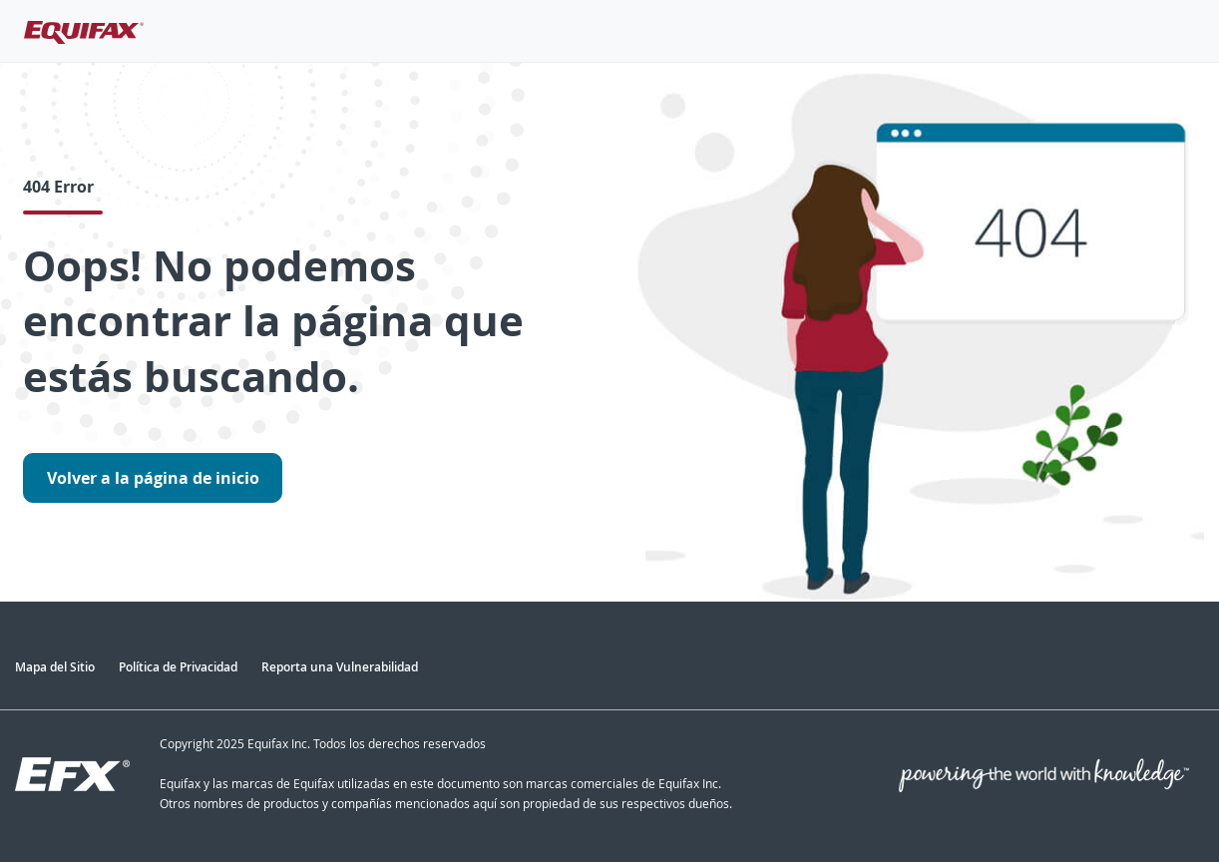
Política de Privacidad (178, 666)
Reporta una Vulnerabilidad (339, 666)
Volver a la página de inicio (153, 478)
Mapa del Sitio (55, 666)
